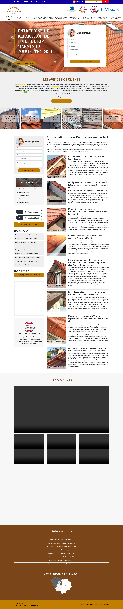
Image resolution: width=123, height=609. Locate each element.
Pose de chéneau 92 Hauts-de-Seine (48, 18)
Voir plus (61, 101)
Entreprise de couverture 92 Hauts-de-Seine (8, 18)
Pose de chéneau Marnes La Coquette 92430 (61, 557)
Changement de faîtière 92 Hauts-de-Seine (103, 18)
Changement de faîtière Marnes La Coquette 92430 (61, 543)
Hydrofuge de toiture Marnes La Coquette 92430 (62, 560)
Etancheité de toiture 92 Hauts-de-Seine (22, 18)
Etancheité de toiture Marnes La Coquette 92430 (61, 563)
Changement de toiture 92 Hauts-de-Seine (60, 18)
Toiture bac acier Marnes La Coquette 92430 (61, 539)
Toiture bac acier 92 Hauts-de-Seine (116, 18)
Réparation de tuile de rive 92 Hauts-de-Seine (89, 18)
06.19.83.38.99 (38, 2)
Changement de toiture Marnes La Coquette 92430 (61, 553)
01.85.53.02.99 (21, 2)
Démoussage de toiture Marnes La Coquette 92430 (61, 550)
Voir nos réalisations (25, 63)
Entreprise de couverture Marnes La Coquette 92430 (61, 546)
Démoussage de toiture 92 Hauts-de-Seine (75, 18)
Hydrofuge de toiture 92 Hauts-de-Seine (36, 18)
